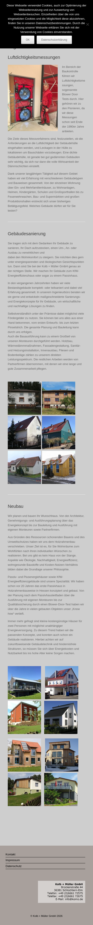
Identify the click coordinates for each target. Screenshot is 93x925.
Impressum (13, 860)
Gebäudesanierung (27, 233)
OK (28, 39)
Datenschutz (14, 866)
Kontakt (10, 854)
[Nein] (87, 24)
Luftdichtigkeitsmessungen (34, 57)
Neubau (15, 506)
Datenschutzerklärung (54, 39)
